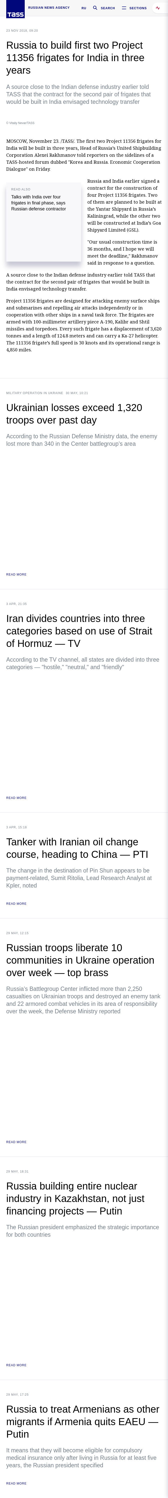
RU (84, 8)
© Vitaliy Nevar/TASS (20, 123)
